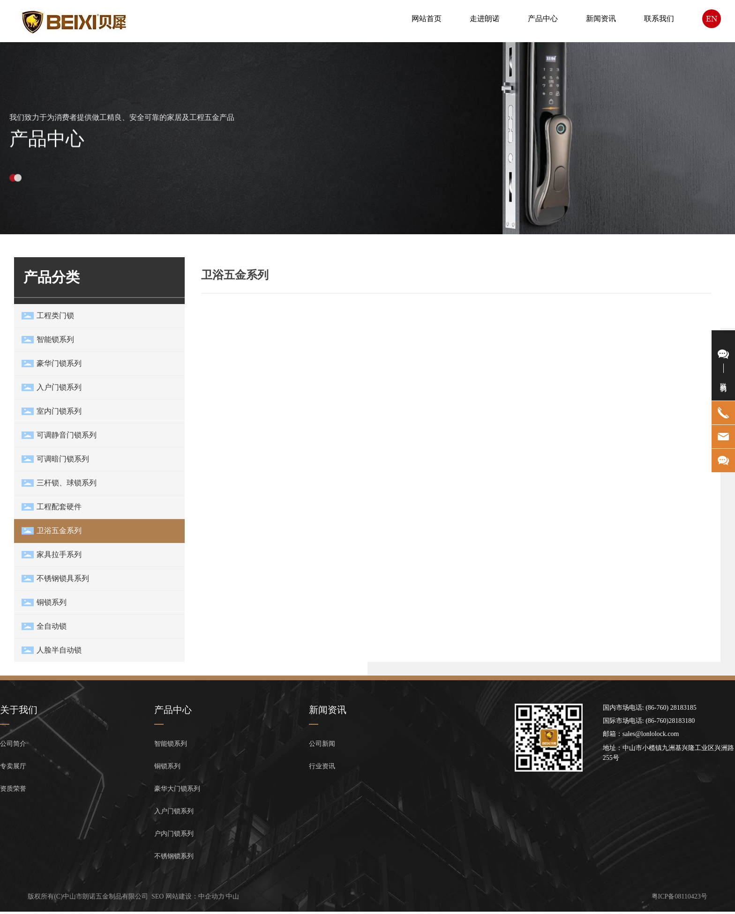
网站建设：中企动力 (195, 896)
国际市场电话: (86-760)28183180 (649, 720)
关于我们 (19, 710)
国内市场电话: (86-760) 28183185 (650, 707)
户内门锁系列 (174, 833)
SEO (157, 896)
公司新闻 (322, 743)
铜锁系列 (167, 766)
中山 (232, 896)
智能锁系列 (170, 743)
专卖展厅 (13, 766)
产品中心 (46, 147)
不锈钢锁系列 (174, 856)
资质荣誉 (13, 788)
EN (711, 18)
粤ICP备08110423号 (679, 896)
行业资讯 (322, 766)
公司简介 (13, 743)
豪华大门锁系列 (177, 788)
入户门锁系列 (174, 811)
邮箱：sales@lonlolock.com (641, 733)
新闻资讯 (327, 710)
